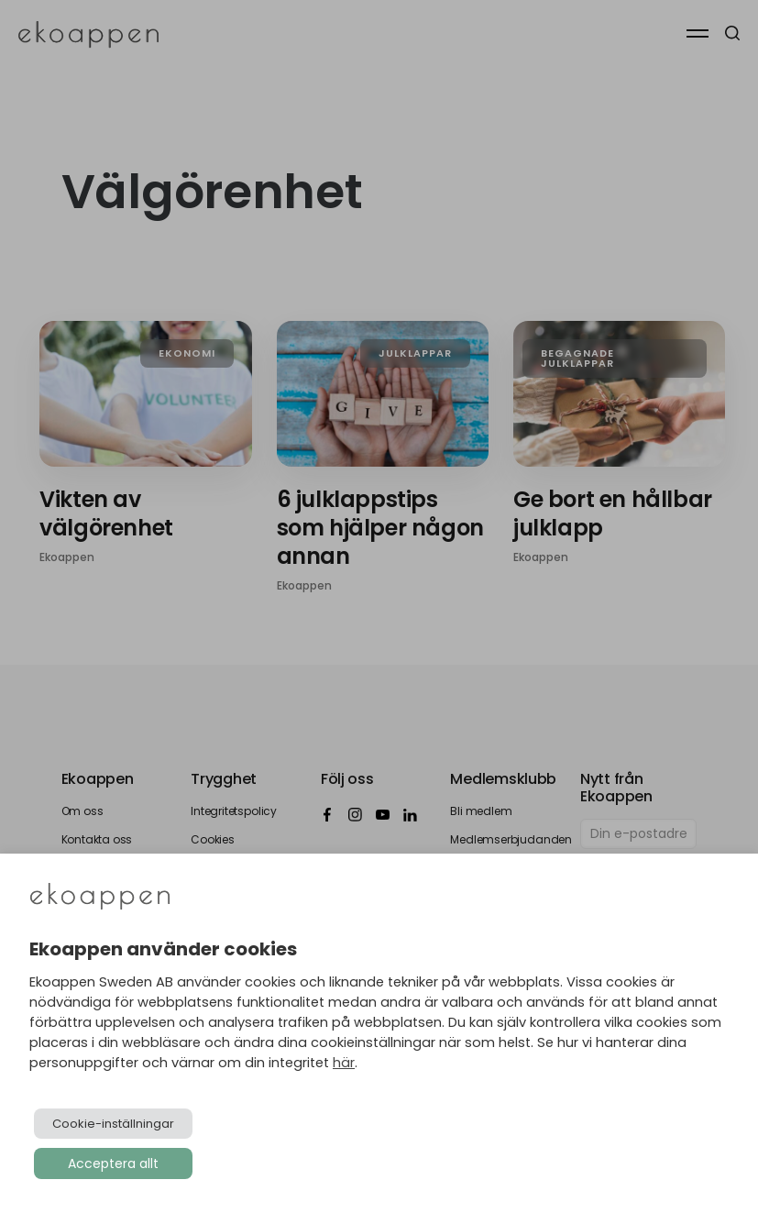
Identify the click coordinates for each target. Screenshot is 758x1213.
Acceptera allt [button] (113, 1163)
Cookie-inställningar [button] (113, 1123)
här (344, 1062)
